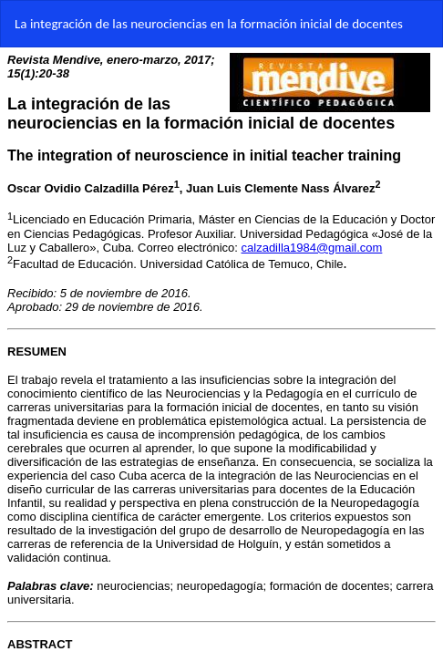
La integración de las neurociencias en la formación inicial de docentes (209, 24)
